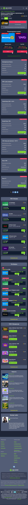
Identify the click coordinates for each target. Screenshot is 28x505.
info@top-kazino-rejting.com (15, 478)
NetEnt (15, 453)
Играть (8, 51)
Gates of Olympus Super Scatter (16, 328)
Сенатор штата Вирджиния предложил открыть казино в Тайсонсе (16, 384)
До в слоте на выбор (8, 311)
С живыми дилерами (18, 448)
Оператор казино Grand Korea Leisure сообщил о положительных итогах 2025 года (16, 398)
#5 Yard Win (11, 247)
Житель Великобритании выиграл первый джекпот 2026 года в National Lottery (16, 391)
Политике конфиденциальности (11, 485)
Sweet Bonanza (12, 359)
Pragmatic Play (11, 329)
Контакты (2, 446)
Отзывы (10, 18)
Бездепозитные (4, 453)
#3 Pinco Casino (12, 225)
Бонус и (7, 279)
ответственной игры (8, 497)
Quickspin (15, 462)
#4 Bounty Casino (12, 236)
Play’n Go (15, 460)
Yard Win (22, 44)
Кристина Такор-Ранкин (13, 418)
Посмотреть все (14, 258)
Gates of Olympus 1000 (14, 343)
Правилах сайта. (21, 485)
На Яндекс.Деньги (17, 444)
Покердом (23, 278)
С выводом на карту (17, 446)
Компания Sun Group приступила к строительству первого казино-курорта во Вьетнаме (16, 406)
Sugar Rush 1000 (12, 351)
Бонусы (6, 18)
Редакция (2, 444)
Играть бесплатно (13, 331)
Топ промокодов (18, 24)
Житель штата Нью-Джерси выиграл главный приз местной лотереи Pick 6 (16, 376)
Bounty (24, 288)
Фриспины (4, 309)
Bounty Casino (8, 44)
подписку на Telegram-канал (10, 290)
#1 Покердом (12, 202)
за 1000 (6, 269)
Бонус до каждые (9, 300)
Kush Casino (23, 309)
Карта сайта (3, 448)
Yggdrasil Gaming (17, 458)
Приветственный (6, 278)
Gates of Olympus (13, 336)
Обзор (2, 18)
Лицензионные (16, 450)
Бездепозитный (5, 288)
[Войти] (26, 8)
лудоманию (19, 499)
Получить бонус (21, 73)
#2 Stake (11, 213)
